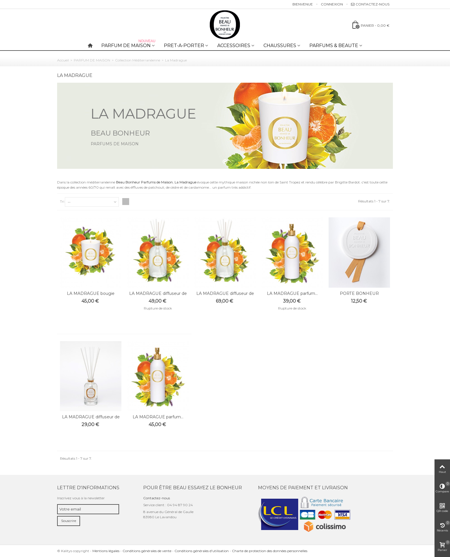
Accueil (63, 60)
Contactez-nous (370, 4)
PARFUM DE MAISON (128, 44)
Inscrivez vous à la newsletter (81, 498)
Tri (62, 201)
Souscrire (68, 521)
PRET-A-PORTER (184, 45)
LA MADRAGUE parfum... (292, 293)
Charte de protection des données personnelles (269, 551)
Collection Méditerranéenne (137, 60)
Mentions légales (105, 551)
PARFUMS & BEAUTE (333, 45)
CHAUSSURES (279, 45)
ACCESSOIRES (233, 45)
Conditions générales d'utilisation (201, 551)
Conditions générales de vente (147, 551)
